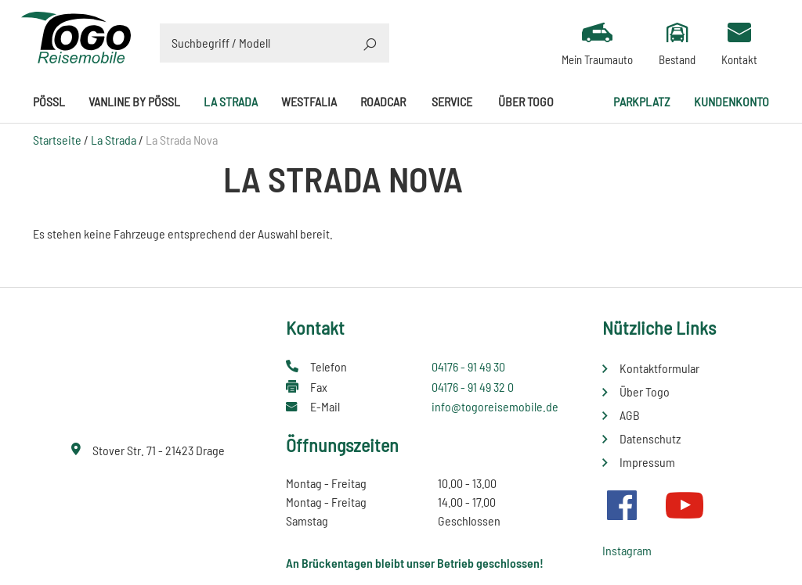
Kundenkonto (731, 101)
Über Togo (526, 101)
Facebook (621, 505)
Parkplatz (641, 101)
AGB (630, 414)
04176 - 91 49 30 (468, 366)
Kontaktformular (659, 368)
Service (452, 101)
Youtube (684, 505)
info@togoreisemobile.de (495, 406)
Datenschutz (650, 438)
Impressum (647, 461)
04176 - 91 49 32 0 (473, 386)
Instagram (627, 550)
